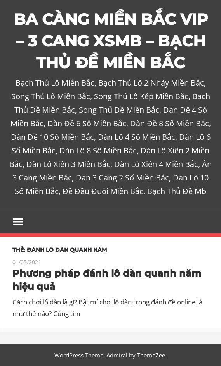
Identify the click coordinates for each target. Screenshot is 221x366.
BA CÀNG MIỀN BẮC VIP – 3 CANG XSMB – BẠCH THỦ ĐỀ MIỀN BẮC (111, 41)
